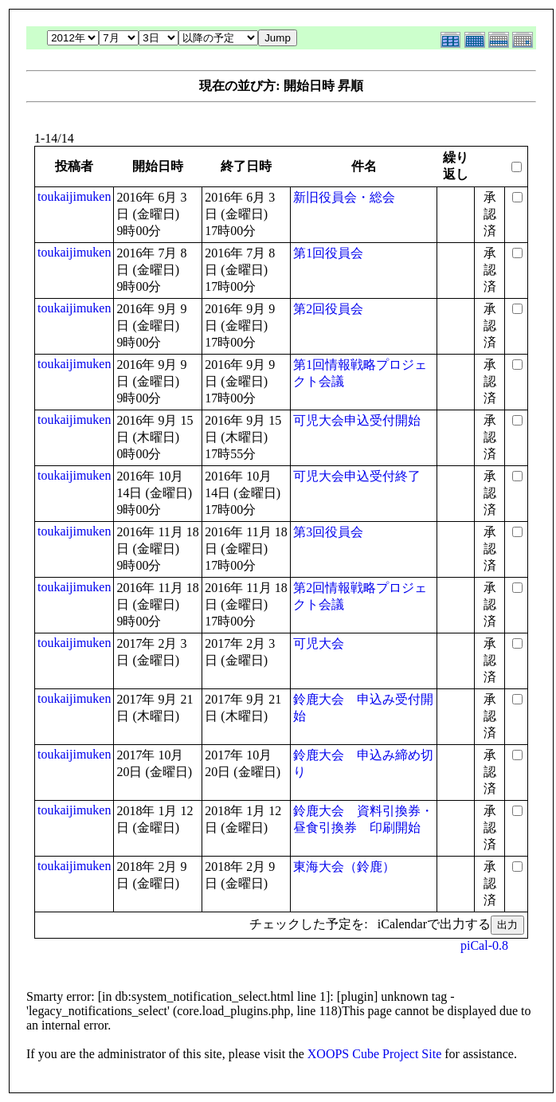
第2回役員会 (328, 309)
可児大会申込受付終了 (357, 476)
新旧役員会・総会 (344, 197)
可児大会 (318, 643)
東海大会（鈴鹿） (344, 866)
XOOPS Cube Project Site (374, 1054)
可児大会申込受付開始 (357, 420)
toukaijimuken (74, 196)
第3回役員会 (328, 532)
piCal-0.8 (484, 945)
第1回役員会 (328, 253)
